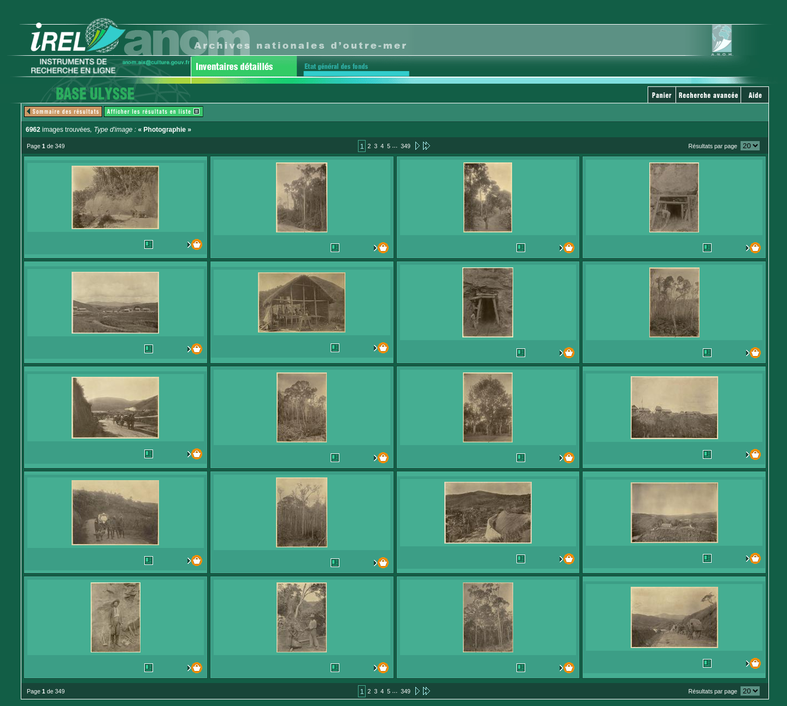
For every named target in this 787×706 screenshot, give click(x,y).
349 (405, 146)
